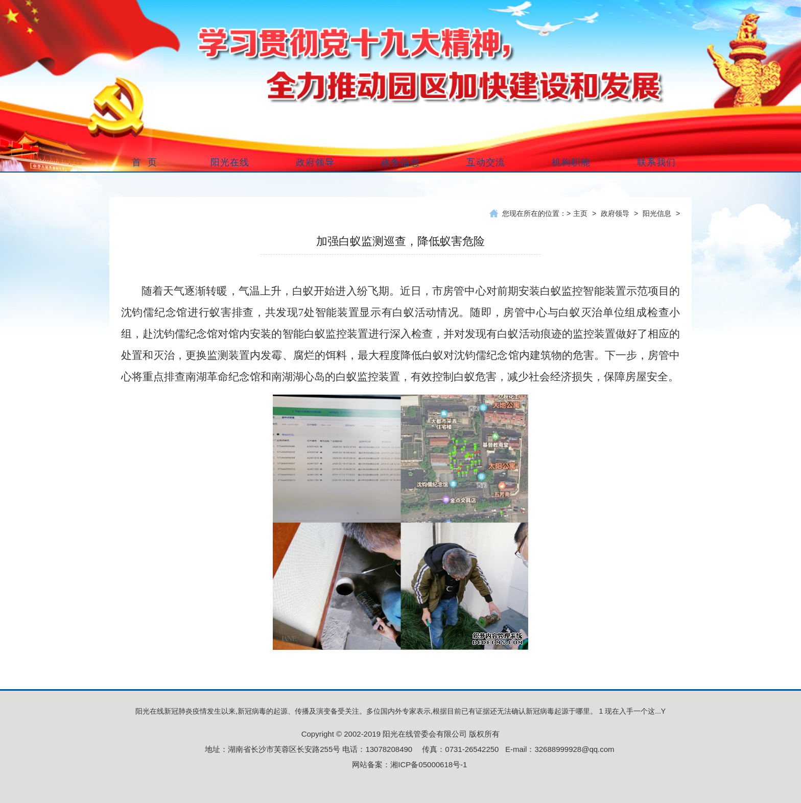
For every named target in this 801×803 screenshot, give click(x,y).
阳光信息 (657, 213)
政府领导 (615, 213)
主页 (580, 213)
